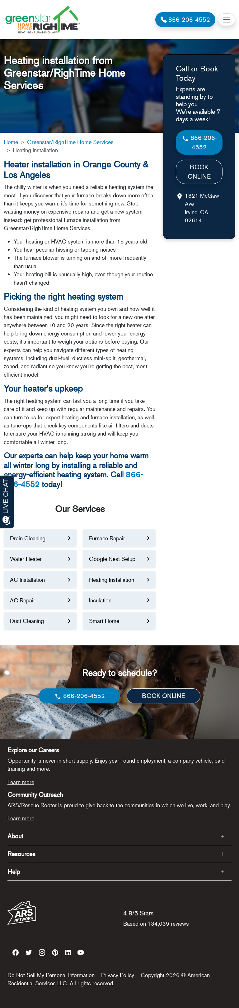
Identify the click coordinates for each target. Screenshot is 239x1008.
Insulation (100, 600)
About (15, 836)
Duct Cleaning (27, 620)
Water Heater (26, 558)
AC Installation (27, 579)
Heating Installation (111, 579)
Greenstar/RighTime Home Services (70, 141)
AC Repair (22, 600)
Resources (21, 854)
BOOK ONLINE (199, 171)
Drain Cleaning (27, 538)
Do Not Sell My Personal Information (51, 975)
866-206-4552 (199, 142)
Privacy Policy (117, 975)
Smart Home (104, 620)
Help (13, 871)
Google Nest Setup (112, 558)
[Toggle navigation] (226, 19)
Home (11, 141)
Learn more (20, 782)
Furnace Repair (107, 538)
